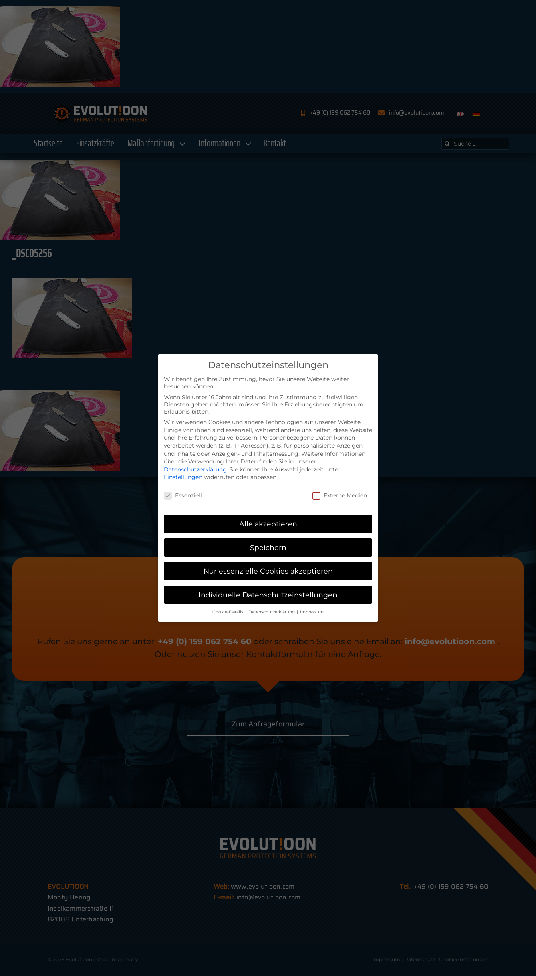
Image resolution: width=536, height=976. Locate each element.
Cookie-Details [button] (228, 612)
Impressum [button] (312, 612)
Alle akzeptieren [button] (268, 523)
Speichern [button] (268, 547)
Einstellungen (183, 477)
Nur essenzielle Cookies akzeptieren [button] (268, 571)
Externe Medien (339, 495)
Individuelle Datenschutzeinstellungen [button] (268, 594)
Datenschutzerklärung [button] (272, 612)
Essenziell (183, 495)
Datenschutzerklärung (195, 469)
